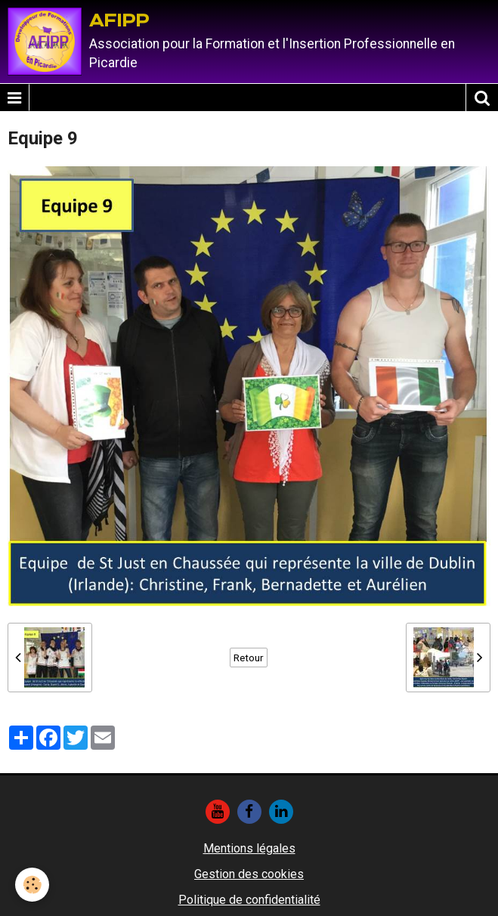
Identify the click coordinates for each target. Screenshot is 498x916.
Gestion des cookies (249, 874)
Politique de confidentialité (249, 900)
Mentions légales (249, 848)
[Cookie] (32, 885)
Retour (249, 657)
